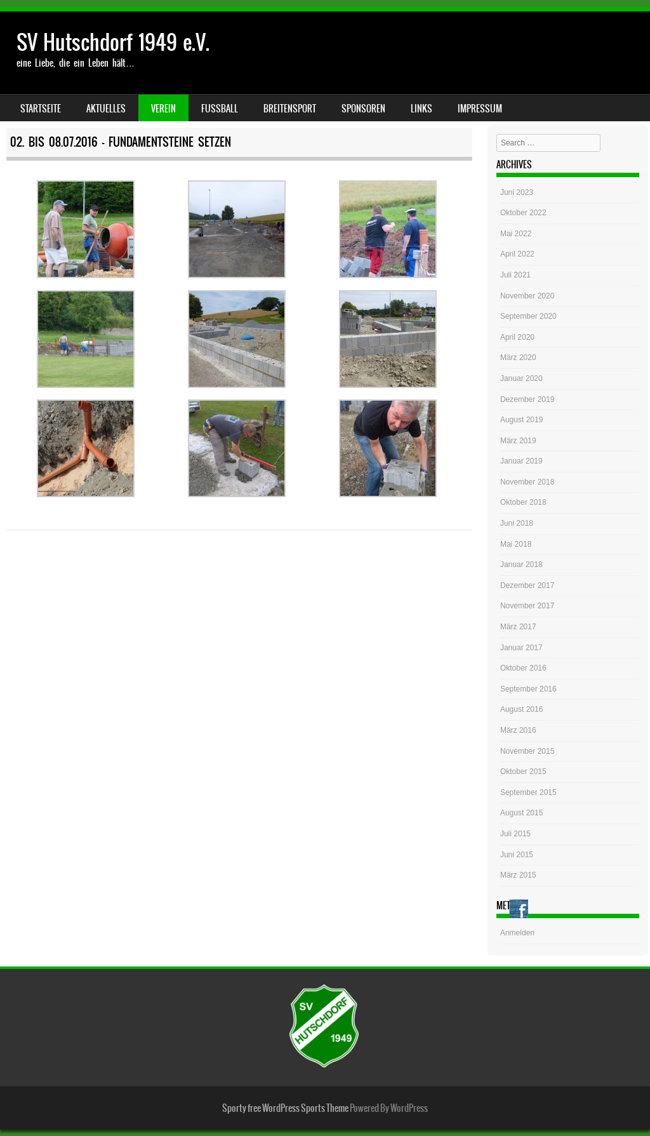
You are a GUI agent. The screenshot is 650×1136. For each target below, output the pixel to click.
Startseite (40, 109)
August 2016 (521, 709)
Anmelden (517, 932)
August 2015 (521, 812)
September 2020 (528, 316)
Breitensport (289, 109)
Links (421, 109)
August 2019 (521, 419)
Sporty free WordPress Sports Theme (285, 1108)
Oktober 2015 (523, 771)
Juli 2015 (515, 833)
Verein (163, 109)
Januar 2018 (521, 564)
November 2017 (527, 605)
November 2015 (527, 751)
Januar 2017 (521, 647)
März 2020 (518, 357)
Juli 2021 (515, 275)
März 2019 (518, 440)
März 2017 (518, 626)
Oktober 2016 (523, 668)
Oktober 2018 (523, 502)
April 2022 (517, 254)
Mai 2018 (515, 544)
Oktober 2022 (523, 212)
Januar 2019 (521, 461)
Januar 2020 (521, 378)
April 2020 (517, 337)
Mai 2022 (515, 233)
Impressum (480, 109)
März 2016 (518, 730)
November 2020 (527, 295)
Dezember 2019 (527, 399)
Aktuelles (106, 109)
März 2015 (518, 875)
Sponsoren (363, 109)
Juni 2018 (516, 523)
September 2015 (528, 792)
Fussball (219, 109)
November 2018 (527, 482)
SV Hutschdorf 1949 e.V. (113, 42)
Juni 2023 (516, 192)
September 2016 (528, 689)
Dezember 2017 (527, 585)
